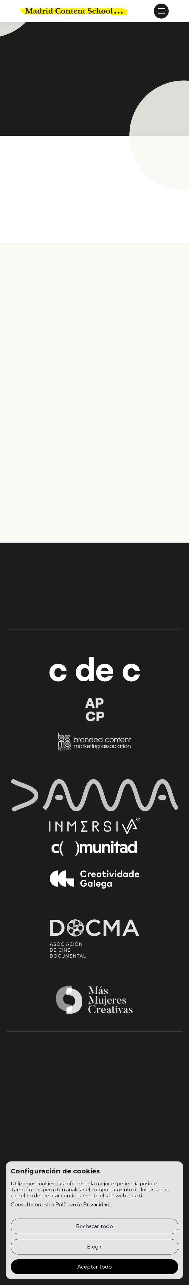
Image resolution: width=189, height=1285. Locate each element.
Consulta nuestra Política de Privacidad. (61, 1204)
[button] (161, 11)
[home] (74, 11)
